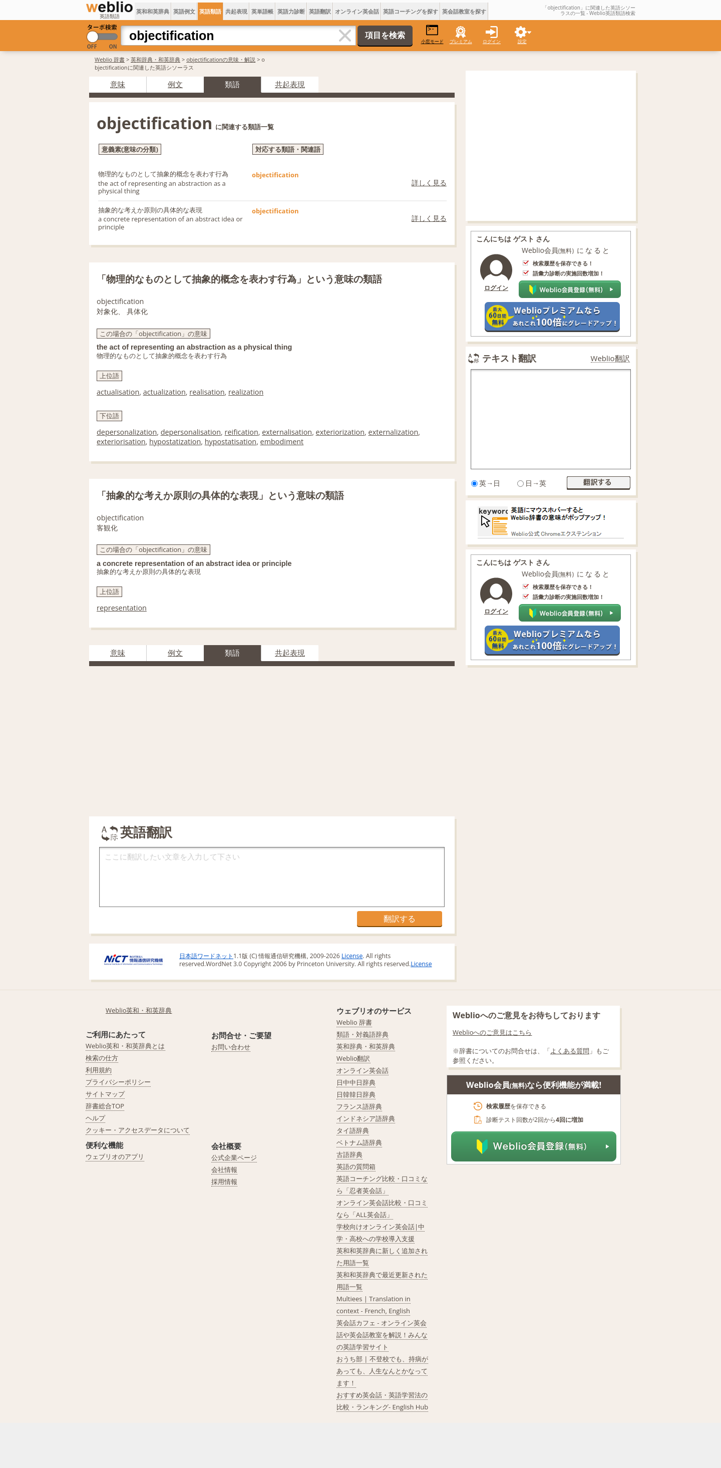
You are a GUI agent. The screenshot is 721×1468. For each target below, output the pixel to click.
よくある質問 (569, 1050)
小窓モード (432, 34)
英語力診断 (291, 11)
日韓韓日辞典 (356, 1094)
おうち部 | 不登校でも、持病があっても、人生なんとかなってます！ (382, 1370)
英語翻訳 (320, 11)
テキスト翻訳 (509, 358)
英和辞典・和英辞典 (155, 59)
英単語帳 (262, 11)
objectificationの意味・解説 (220, 59)
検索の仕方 (102, 1057)
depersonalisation (191, 432)
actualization (164, 392)
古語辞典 (349, 1154)
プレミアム (461, 41)
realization (245, 392)
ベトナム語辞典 (359, 1142)
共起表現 (236, 11)
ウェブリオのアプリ (115, 1156)
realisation (206, 392)
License (352, 956)
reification (241, 432)
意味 (117, 84)
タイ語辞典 (352, 1130)
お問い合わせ (230, 1046)
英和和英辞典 (152, 11)
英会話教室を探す (464, 11)
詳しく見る (429, 182)
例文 (175, 84)
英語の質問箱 (356, 1166)
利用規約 (99, 1069)
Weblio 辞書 (110, 59)
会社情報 (224, 1169)
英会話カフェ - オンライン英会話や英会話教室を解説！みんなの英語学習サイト (382, 1334)
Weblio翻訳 (610, 358)
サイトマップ (105, 1093)
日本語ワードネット (206, 956)
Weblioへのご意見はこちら (492, 1032)
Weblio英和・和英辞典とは (125, 1045)
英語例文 (184, 11)
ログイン (492, 41)
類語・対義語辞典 (362, 1034)
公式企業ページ (234, 1157)
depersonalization (127, 432)
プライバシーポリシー (118, 1081)
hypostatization (175, 441)
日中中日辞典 (356, 1082)
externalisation (287, 432)
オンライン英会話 (357, 11)
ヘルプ (95, 1117)
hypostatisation (230, 441)
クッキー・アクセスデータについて (138, 1129)
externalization (394, 432)
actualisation (118, 392)
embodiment (282, 441)
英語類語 (210, 11)
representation (122, 608)
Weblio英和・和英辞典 (139, 1010)
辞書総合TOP (105, 1105)
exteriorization (340, 432)
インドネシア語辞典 (365, 1118)
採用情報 (224, 1181)
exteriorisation (121, 441)
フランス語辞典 (359, 1106)
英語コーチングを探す (410, 11)
